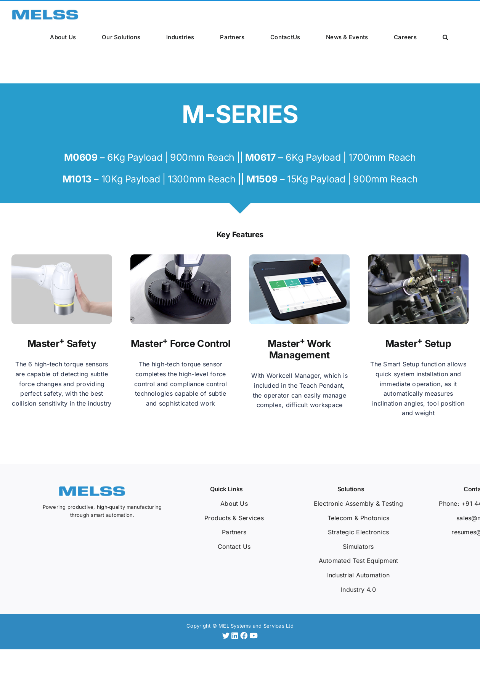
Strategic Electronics (358, 532)
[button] (445, 37)
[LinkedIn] (235, 635)
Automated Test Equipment (358, 560)
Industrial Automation (358, 575)
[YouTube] (253, 635)
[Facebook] (245, 635)
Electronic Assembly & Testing (358, 503)
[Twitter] (227, 635)
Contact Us (234, 546)
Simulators (358, 546)
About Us (234, 503)
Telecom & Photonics (358, 518)
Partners (234, 532)
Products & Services (234, 518)
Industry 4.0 (358, 589)
